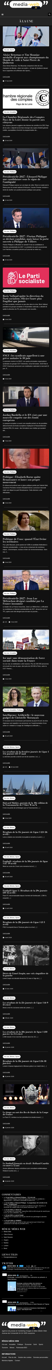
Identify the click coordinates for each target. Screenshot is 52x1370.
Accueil (4, 1359)
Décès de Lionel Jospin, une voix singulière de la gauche (25, 976)
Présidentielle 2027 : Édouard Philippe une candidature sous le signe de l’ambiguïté (23, 179)
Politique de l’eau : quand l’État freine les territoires (22, 542)
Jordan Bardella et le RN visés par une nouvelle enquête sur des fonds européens (24, 419)
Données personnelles (40, 1359)
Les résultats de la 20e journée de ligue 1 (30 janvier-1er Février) (25, 1035)
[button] (2, 14)
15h (31, 1277)
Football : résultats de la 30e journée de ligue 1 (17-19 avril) (25, 864)
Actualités (13, 112)
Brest (5, 1250)
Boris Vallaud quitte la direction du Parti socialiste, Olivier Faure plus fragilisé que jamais (25, 301)
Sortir (35, 1346)
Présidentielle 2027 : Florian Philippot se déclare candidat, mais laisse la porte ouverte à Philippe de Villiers (25, 240)
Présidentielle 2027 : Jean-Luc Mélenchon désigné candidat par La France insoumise (25, 603)
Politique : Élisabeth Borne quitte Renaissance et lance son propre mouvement (23, 481)
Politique (13, 171)
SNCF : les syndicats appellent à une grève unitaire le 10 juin (25, 359)
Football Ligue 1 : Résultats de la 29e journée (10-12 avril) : (25, 893)
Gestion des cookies (24, 1359)
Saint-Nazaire (8, 1239)
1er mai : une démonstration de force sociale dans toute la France (25, 661)
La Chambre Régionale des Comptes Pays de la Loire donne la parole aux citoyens (25, 119)
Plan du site (12, 1359)
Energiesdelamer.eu (10, 1259)
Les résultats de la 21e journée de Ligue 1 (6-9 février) (25, 1005)
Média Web (7, 1234)
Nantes (6, 1245)
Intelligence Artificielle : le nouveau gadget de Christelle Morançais (25, 718)
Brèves (12, 749)
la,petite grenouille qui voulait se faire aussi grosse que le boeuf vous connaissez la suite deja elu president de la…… (24, 1225)
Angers (6, 1242)
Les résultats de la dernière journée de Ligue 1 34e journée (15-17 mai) (26, 755)
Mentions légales (7, 1363)
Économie (28, 1346)
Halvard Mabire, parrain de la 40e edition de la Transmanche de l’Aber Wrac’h (25, 806)
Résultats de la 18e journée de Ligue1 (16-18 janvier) (24, 1064)
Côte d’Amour (8, 1236)
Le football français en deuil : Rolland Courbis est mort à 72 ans (26, 1166)
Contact (17, 1363)
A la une (6, 50)
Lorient (6, 1248)
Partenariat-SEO (21, 1350)
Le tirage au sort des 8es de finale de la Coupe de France (25, 1115)
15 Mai (32, 1304)
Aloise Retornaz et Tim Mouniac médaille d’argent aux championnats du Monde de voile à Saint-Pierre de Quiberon (25, 59)
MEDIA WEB (12, 1277)
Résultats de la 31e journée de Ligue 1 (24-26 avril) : (25, 835)
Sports (12, 50)
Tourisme (5, 1350)
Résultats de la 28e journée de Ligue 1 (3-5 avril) (24, 925)
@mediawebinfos (24, 1278)
